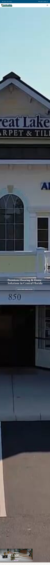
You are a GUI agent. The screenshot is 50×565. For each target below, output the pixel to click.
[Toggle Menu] (47, 5)
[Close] (31, 550)
